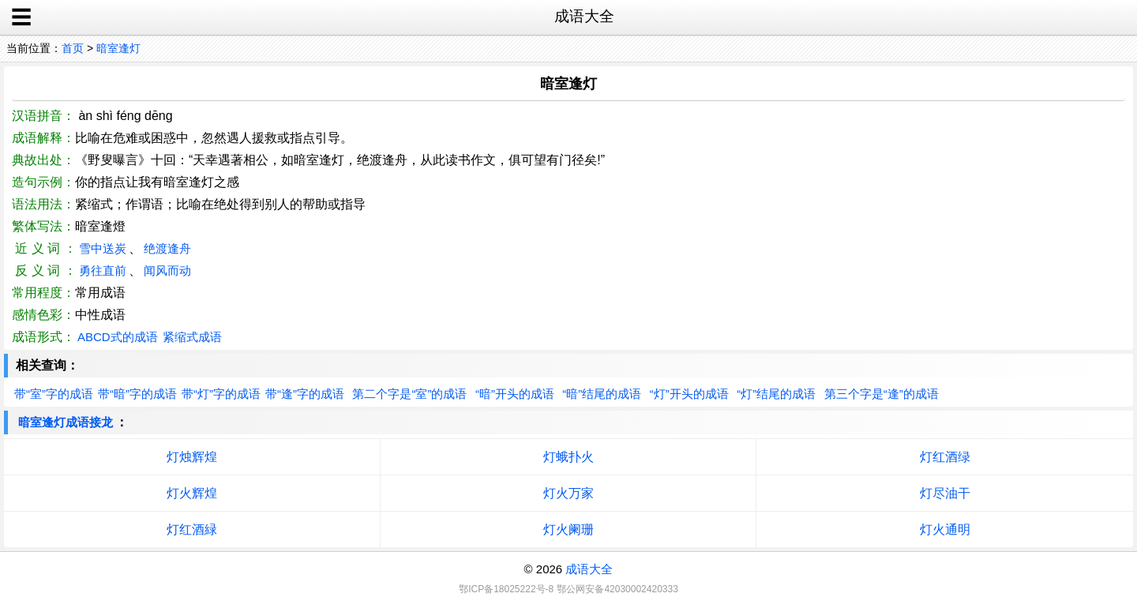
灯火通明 (945, 529)
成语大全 (589, 569)
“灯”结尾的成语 (776, 393)
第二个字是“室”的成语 (409, 393)
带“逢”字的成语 (304, 393)
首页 (73, 48)
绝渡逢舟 (167, 248)
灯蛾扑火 (568, 457)
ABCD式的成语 (117, 337)
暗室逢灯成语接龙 (65, 422)
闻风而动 (167, 270)
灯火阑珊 (568, 529)
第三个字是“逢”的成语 (881, 393)
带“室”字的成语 (53, 393)
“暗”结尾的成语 (601, 393)
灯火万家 (568, 493)
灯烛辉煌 (192, 457)
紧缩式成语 (192, 337)
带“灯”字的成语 (221, 393)
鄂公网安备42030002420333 (617, 589)
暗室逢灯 (118, 48)
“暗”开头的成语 (514, 393)
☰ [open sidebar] (21, 17)
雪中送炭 (102, 248)
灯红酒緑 (192, 529)
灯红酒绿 (945, 457)
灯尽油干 (945, 493)
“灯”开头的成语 (689, 393)
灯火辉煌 (192, 493)
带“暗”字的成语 (137, 393)
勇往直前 (102, 270)
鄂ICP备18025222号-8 (506, 589)
